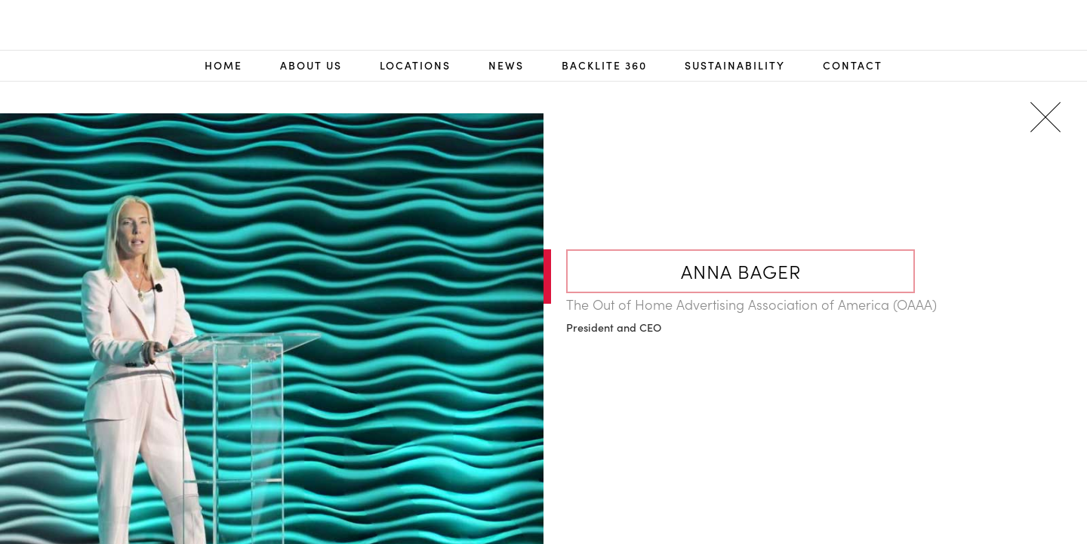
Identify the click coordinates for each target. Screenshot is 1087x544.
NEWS (506, 65)
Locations (415, 65)
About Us (311, 65)
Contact (852, 65)
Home (223, 65)
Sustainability (735, 65)
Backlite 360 (604, 65)
